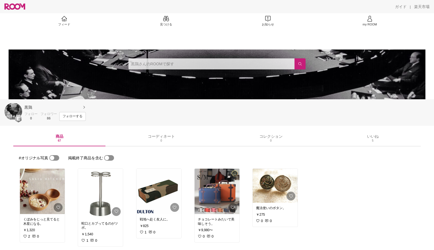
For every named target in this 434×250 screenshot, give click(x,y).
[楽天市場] (422, 6)
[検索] (300, 63)
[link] (42, 191)
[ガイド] (401, 6)
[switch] (54, 158)
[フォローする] (72, 116)
